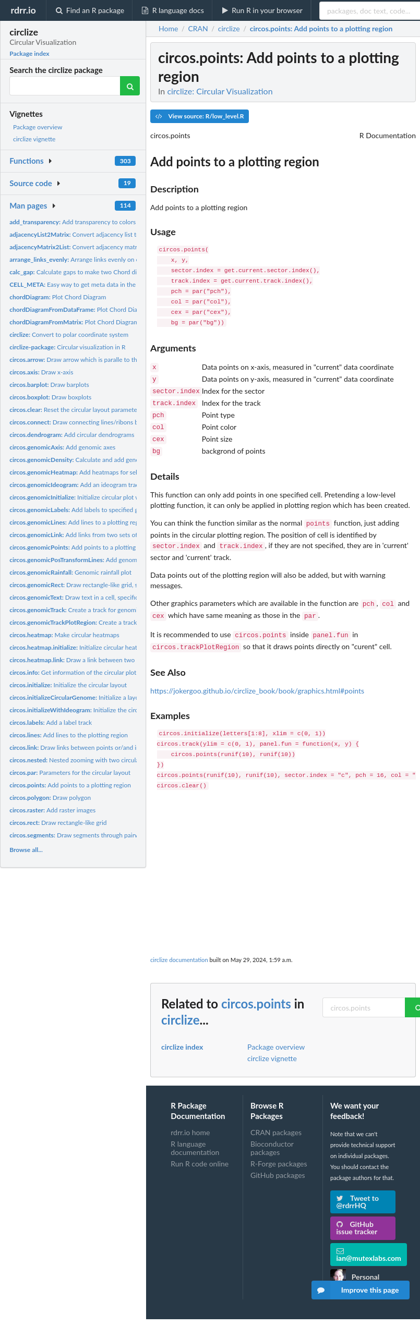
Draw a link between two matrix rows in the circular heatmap (121, 660)
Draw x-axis (41, 372)
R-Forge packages (278, 1149)
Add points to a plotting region (70, 785)
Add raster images (52, 810)
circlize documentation (179, 945)
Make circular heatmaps (64, 635)
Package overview (37, 127)
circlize (180, 1005)
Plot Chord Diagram (57, 297)
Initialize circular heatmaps (80, 647)
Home (168, 28)
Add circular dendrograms (71, 435)
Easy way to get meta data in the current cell (88, 284)
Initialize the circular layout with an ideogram (112, 710)
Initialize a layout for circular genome (104, 697)
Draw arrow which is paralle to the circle (83, 359)
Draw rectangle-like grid (57, 822)
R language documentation (195, 1133)
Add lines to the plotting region (68, 735)
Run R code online (200, 1149)
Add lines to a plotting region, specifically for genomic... (114, 522)
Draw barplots (49, 384)
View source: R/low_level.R (199, 116)
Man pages (28, 205)
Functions (26, 160)
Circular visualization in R (67, 347)
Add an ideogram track (75, 485)
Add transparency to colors (72, 222)
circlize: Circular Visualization (219, 91)
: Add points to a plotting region (321, 28)
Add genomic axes (62, 447)
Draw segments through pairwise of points (91, 835)
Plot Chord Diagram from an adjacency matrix (109, 322)
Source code (30, 183)
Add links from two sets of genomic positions (98, 535)
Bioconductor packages (272, 1133)
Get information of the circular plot (72, 672)
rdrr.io (22, 10)
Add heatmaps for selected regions (91, 472)
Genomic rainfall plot (70, 572)
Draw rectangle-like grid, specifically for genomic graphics (116, 585)
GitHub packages (277, 1160)
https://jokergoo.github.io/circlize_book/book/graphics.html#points (257, 676)
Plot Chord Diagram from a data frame (105, 309)
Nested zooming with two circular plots (82, 760)
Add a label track (50, 722)
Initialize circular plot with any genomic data (103, 497)
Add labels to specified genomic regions (94, 510)
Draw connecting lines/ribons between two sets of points (109, 422)
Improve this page (355, 1290)
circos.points (256, 988)
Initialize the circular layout (68, 685)
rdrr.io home (190, 1118)
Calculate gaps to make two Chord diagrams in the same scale (107, 272)
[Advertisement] (283, 856)
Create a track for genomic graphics (87, 610)
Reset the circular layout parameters (75, 409)
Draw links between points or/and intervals (83, 747)
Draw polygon (50, 797)
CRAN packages (276, 1118)
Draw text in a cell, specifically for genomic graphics (107, 597)
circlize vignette (34, 139)
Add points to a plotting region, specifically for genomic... (117, 547)
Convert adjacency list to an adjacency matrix (102, 234)
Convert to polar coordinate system (68, 334)
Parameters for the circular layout (69, 772)
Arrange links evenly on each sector (88, 259)
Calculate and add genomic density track (97, 460)
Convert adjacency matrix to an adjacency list (102, 247)
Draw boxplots (50, 397)
